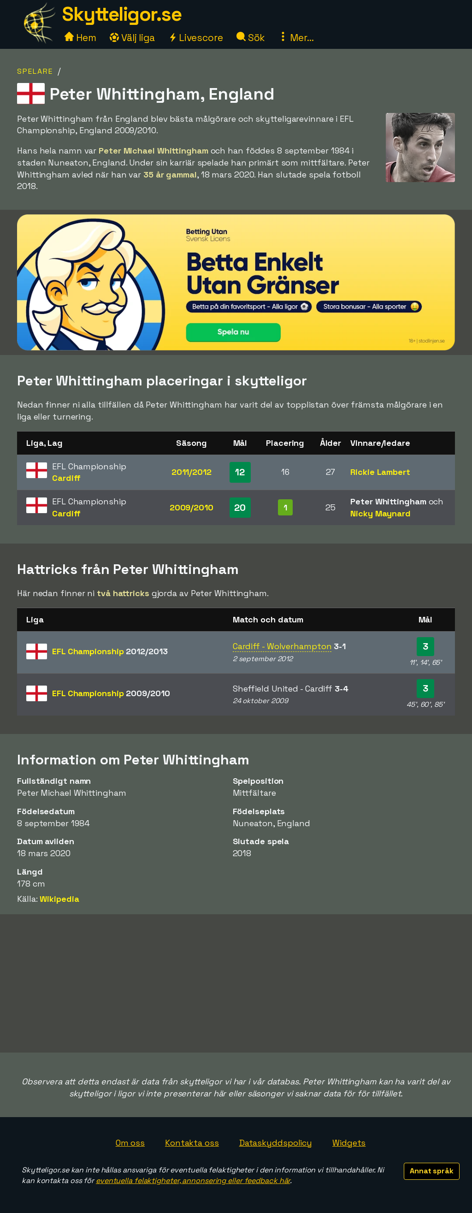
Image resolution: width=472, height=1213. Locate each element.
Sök (251, 37)
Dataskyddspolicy (275, 1142)
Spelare (35, 71)
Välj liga (132, 37)
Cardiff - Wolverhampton (282, 646)
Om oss (130, 1142)
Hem (80, 37)
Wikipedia (59, 898)
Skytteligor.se (121, 14)
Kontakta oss (192, 1142)
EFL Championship (109, 651)
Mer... (295, 37)
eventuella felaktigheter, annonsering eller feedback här (193, 1180)
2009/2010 (191, 507)
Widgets (349, 1142)
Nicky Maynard (380, 513)
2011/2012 (191, 472)
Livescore (195, 37)
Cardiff (66, 478)
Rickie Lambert (380, 472)
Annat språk (432, 1171)
